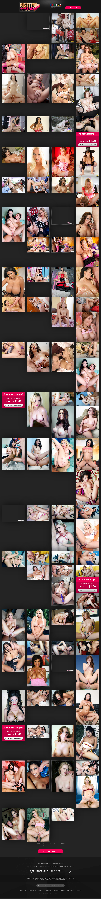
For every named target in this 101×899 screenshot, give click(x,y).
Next (63, 844)
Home (39, 864)
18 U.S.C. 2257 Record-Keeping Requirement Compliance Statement (62, 891)
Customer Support (32, 891)
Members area (77, 5)
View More (61, 864)
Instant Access (55, 864)
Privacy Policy (78, 891)
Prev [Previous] (38, 844)
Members (43, 864)
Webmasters (40, 891)
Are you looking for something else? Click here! (50, 887)
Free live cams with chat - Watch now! (50, 872)
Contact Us (46, 891)
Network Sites (69, 5)
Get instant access (72, 7)
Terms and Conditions (24, 891)
